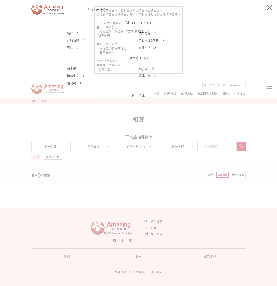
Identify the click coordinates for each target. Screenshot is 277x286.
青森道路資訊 (109, 65)
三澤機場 (106, 52)
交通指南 (240, 93)
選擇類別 (56, 146)
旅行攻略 (187, 93)
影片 (138, 256)
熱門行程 (170, 93)
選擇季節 (183, 146)
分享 (151, 227)
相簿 (67, 256)
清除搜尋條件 (53, 156)
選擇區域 (98, 146)
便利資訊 (157, 272)
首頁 (34, 100)
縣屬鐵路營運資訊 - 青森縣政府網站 (124, 31)
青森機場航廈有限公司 (115, 48)
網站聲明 (138, 272)
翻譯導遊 (120, 272)
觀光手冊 (210, 256)
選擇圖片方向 (139, 146)
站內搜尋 (154, 221)
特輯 (156, 93)
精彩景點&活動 (208, 93)
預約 (226, 93)
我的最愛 (154, 233)
